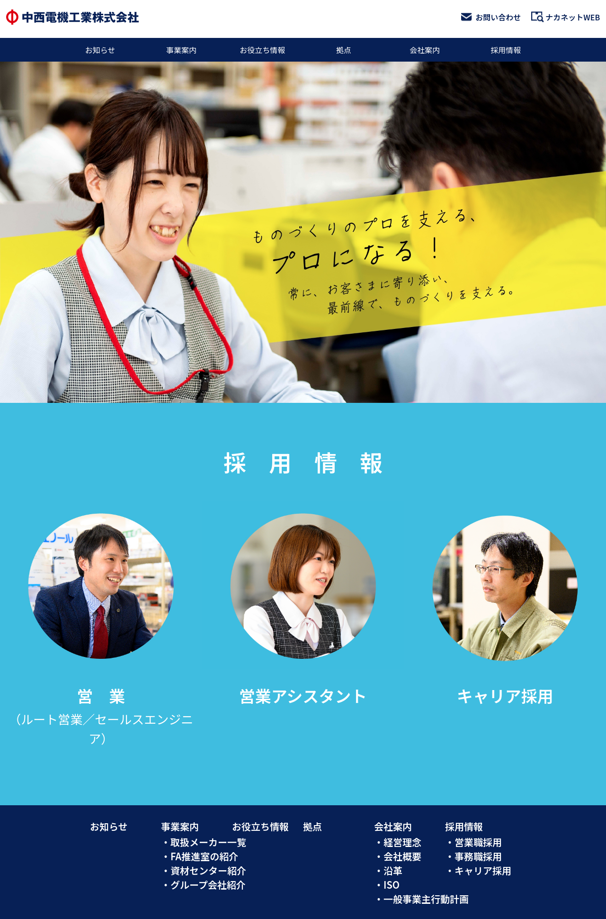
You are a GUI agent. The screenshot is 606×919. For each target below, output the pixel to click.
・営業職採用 (473, 842)
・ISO (387, 885)
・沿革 (388, 870)
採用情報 (505, 49)
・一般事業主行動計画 (421, 899)
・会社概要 (397, 856)
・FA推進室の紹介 (199, 856)
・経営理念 (397, 842)
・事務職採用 (473, 856)
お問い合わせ (491, 17)
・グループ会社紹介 (203, 885)
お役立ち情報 (262, 49)
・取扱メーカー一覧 (203, 842)
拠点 (343, 49)
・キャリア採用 (478, 870)
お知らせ (100, 49)
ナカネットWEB (565, 17)
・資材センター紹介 (203, 870)
